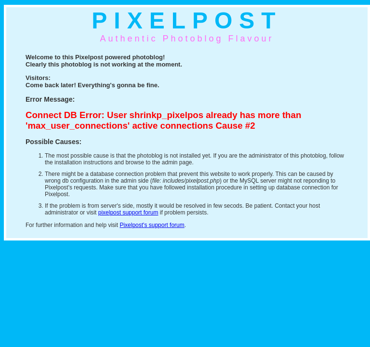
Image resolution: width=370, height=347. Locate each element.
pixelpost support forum (128, 212)
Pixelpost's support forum (151, 225)
